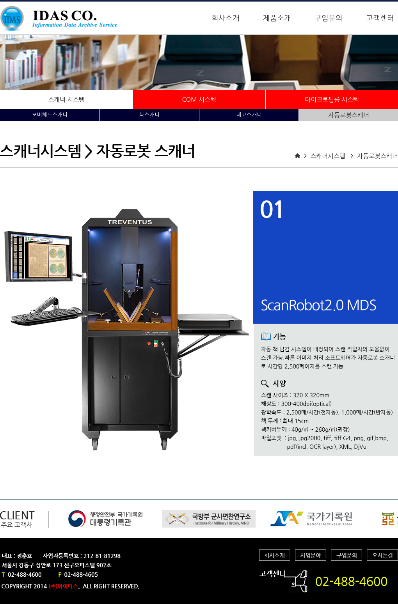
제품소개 (277, 18)
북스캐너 (149, 114)
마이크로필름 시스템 (332, 99)
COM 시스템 (199, 99)
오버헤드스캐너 (50, 114)
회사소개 (225, 18)
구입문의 (328, 18)
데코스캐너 (249, 114)
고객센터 (380, 18)
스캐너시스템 (327, 156)
